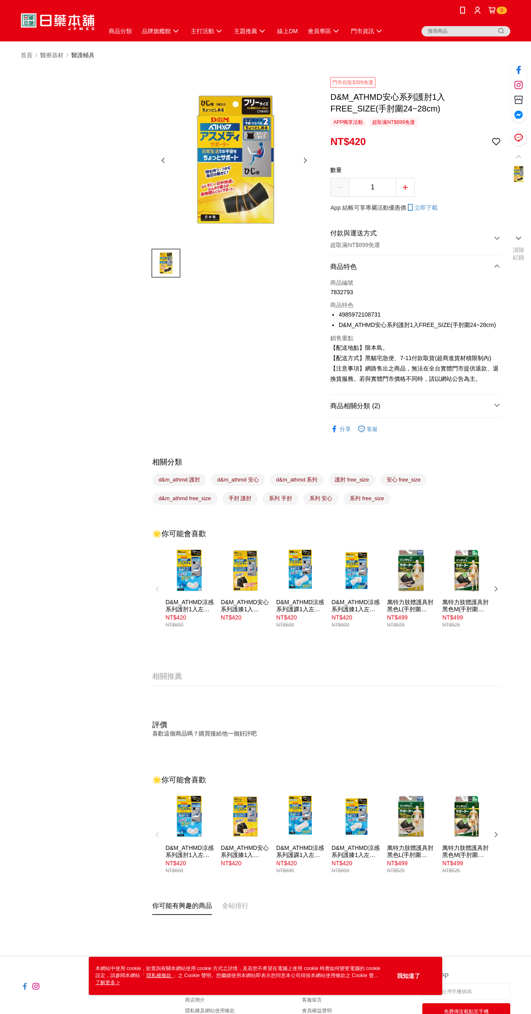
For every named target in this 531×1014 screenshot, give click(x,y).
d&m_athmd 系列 (297, 480)
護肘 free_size (352, 480)
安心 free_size (404, 480)
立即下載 (422, 207)
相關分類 (167, 462)
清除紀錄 (519, 254)
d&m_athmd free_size (184, 498)
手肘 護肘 (240, 498)
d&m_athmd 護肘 (179, 480)
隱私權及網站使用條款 (210, 1011)
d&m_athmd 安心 (238, 480)
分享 (340, 429)
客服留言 (312, 1000)
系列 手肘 (280, 498)
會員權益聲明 (317, 1011)
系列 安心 (321, 498)
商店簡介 (195, 1000)
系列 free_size (367, 498)
